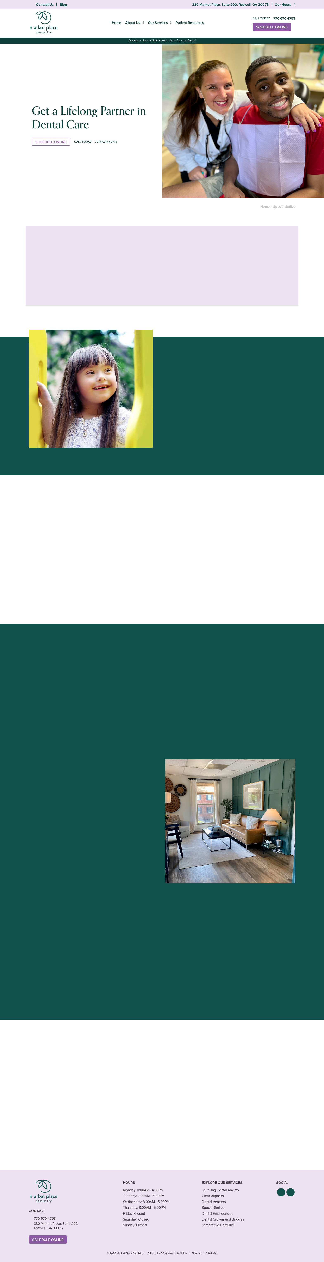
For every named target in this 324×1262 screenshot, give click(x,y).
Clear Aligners (213, 1195)
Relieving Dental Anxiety (220, 1190)
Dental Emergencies (217, 1213)
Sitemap (196, 1253)
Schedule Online (271, 27)
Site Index (211, 1253)
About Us (132, 23)
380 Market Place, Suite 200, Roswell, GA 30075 (230, 4)
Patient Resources (190, 22)
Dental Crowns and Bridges (223, 1219)
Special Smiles (213, 1207)
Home (116, 22)
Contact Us (45, 4)
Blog (63, 4)
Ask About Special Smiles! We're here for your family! (162, 40)
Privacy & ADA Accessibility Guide (167, 1253)
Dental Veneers (214, 1201)
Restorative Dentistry (218, 1225)
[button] (281, 1192)
